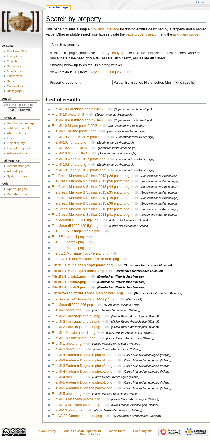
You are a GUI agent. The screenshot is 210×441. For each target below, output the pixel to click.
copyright (119, 53)
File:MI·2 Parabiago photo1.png (76, 327)
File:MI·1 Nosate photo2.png (73, 338)
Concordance (16, 86)
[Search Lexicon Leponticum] (20, 104)
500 (128, 72)
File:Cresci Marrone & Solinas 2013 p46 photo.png (90, 198)
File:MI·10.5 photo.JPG (69, 148)
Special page (58, 7)
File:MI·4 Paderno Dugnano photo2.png (82, 371)
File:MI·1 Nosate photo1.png (73, 333)
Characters (14, 76)
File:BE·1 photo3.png (68, 248)
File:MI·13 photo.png (67, 410)
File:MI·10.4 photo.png (69, 142)
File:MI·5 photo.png (66, 394)
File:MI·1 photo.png (66, 344)
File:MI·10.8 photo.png (69, 165)
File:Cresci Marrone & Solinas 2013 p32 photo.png (90, 209)
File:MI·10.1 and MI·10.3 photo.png (79, 170)
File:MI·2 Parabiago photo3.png (76, 316)
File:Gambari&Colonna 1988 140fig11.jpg (83, 299)
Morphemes (15, 71)
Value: (118, 82)
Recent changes (18, 166)
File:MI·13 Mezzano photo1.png (76, 399)
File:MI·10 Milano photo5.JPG (74, 126)
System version (17, 176)
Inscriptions (15, 56)
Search (6, 98)
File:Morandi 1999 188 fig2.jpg (75, 220)
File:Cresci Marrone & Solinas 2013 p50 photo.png (90, 181)
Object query (16, 143)
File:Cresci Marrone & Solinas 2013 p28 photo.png (90, 176)
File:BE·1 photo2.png (68, 242)
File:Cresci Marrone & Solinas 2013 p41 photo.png (90, 215)
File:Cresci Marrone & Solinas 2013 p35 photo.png (90, 192)
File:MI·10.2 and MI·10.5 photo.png (79, 137)
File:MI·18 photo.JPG (68, 114)
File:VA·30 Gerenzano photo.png (77, 416)
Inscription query (18, 148)
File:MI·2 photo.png (66, 310)
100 (111, 72)
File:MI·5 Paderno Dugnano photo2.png (82, 388)
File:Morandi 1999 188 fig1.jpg (75, 226)
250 (119, 72)
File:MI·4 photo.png (66, 377)
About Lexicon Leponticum (82, 431)
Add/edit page (16, 171)
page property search (142, 34)
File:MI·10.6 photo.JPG (69, 153)
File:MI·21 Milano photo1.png (74, 131)
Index (10, 138)
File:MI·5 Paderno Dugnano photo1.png (82, 382)
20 (97, 72)
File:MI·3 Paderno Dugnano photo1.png (82, 360)
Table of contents (19, 128)
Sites (10, 81)
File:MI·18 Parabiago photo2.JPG (77, 120)
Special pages (17, 189)
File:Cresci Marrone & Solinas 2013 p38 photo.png (90, 203)
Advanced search (19, 153)
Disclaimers (117, 431)
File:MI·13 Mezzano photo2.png (76, 405)
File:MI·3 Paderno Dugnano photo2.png (82, 366)
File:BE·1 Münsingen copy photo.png (80, 253)
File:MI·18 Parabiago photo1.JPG (77, 109)
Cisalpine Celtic (17, 51)
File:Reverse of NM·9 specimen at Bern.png (85, 259)
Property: (57, 82)
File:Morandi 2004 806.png (72, 305)
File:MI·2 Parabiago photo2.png (76, 321)
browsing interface (105, 29)
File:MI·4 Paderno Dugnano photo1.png (82, 355)
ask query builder (186, 34)
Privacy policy (46, 431)
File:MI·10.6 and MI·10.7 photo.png (79, 159)
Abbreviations (16, 133)
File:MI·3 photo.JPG (67, 349)
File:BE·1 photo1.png (68, 237)
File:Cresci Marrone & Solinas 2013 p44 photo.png (90, 187)
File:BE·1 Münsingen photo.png (76, 231)
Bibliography (15, 91)
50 (103, 72)
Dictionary (14, 66)
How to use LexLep (20, 123)
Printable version (18, 194)
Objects (12, 61)
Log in (200, 2)
